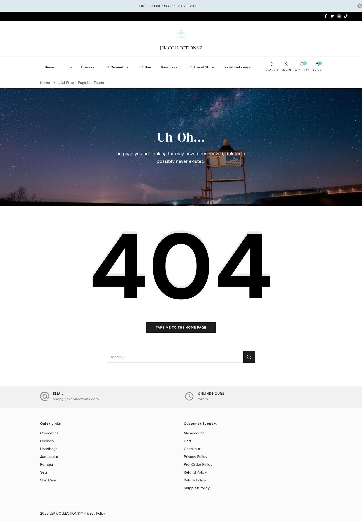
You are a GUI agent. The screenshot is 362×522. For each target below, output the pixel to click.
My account (194, 433)
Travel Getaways (237, 67)
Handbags (169, 67)
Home (49, 67)
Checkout (192, 448)
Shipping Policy (197, 488)
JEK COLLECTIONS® (181, 48)
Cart (187, 441)
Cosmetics (49, 433)
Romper (47, 464)
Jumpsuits (49, 456)
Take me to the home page (181, 327)
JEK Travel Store (200, 67)
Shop (67, 67)
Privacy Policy (195, 456)
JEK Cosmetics (116, 67)
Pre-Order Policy (198, 464)
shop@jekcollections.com (76, 399)
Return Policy (195, 480)
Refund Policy (195, 472)
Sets (44, 472)
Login (286, 66)
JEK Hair (145, 67)
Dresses (88, 67)
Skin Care (48, 480)
